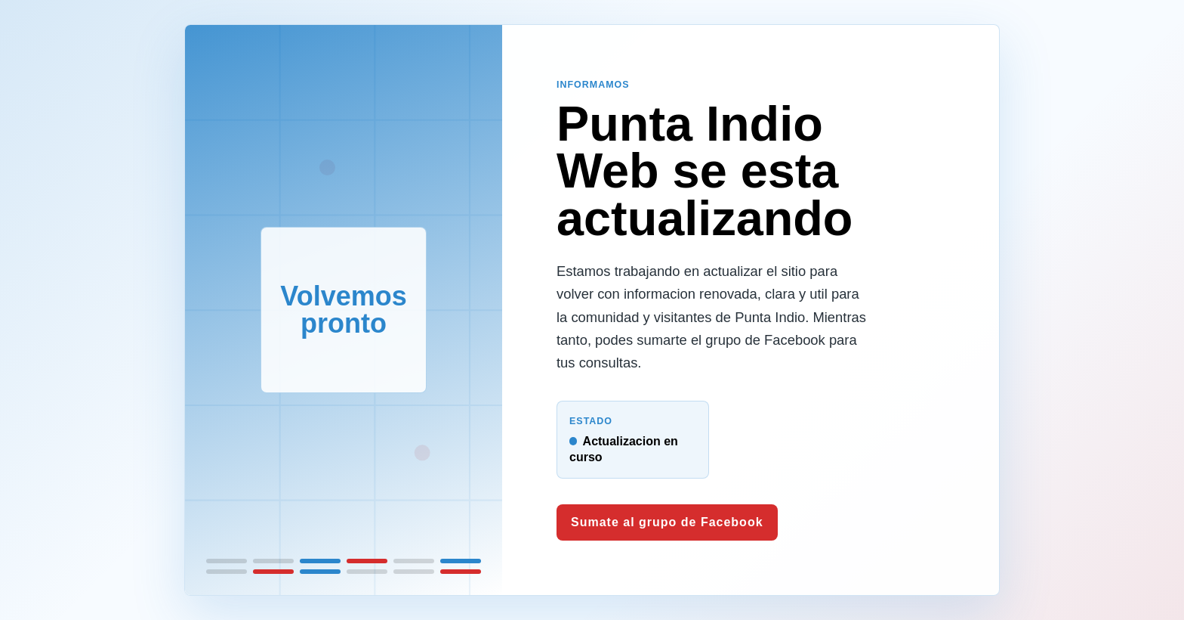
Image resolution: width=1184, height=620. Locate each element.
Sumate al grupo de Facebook (667, 522)
